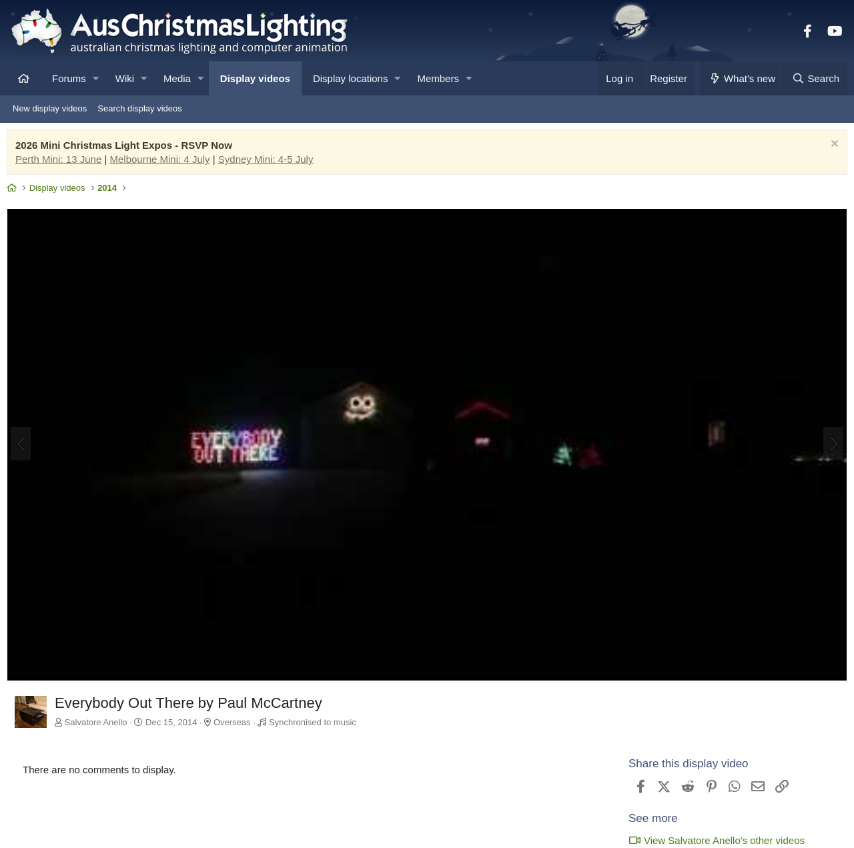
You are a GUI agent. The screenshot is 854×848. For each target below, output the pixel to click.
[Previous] (24, 445)
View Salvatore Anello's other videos (713, 839)
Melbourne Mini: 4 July (163, 162)
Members (438, 78)
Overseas (235, 722)
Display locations (350, 78)
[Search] (815, 78)
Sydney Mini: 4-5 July (269, 162)
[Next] (830, 445)
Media (177, 78)
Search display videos (139, 108)
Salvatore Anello (99, 722)
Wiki (124, 78)
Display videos (255, 78)
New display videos (50, 108)
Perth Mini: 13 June (62, 162)
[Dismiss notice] (829, 148)
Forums (69, 78)
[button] (95, 78)
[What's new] (741, 78)
